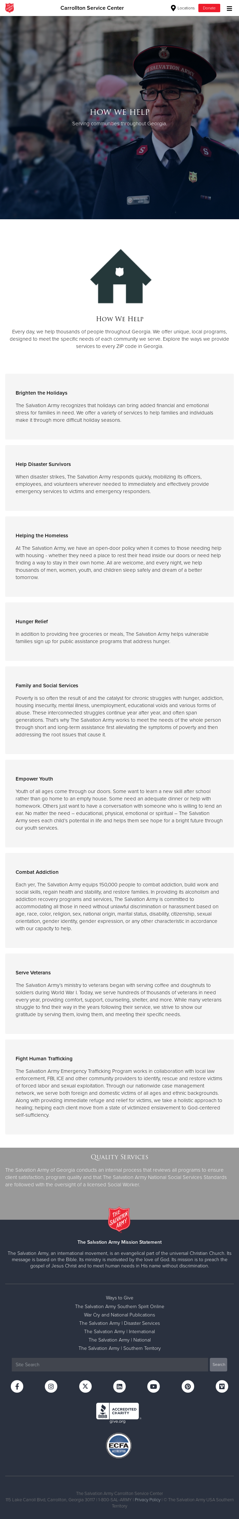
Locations (183, 8)
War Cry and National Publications (119, 1315)
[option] (119, 117)
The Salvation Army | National (120, 1340)
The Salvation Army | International (119, 1332)
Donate (209, 8)
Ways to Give (119, 1298)
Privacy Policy (147, 1500)
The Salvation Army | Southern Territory (120, 1348)
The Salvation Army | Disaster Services (119, 1323)
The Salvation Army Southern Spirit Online (119, 1307)
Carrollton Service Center (92, 8)
